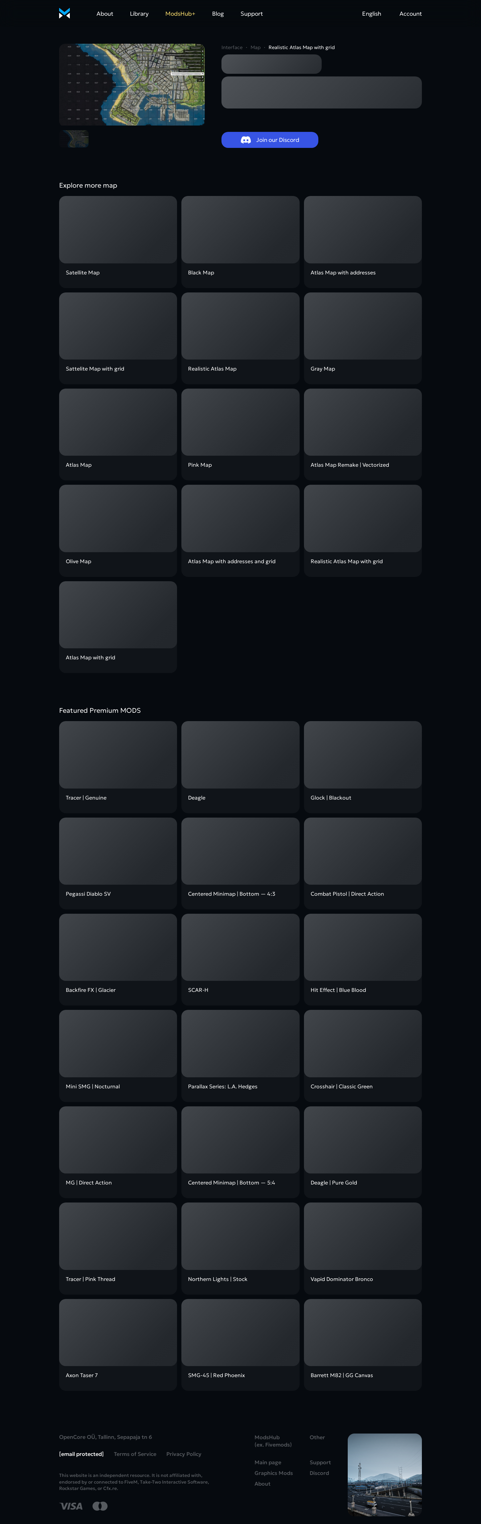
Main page (268, 1462)
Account (410, 13)
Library (139, 13)
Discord (319, 1473)
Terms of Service (135, 1454)
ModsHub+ (180, 13)
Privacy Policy (183, 1454)
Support (251, 13)
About (105, 13)
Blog (218, 13)
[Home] (64, 14)
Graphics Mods (274, 1473)
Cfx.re (110, 1488)
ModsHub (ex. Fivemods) (273, 1441)
